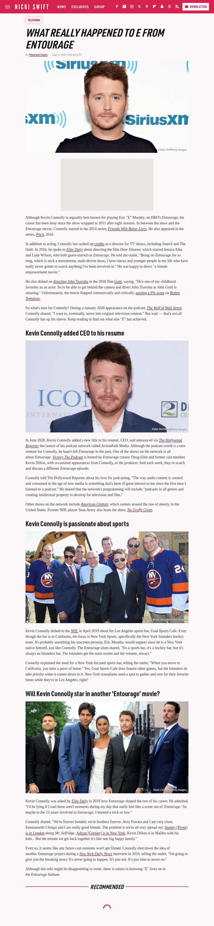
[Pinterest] (147, 7)
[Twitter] (139, 7)
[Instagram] (132, 7)
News (61, 6)
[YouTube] (124, 7)
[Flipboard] (154, 7)
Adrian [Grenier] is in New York (100, 833)
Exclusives (80, 6)
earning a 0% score (150, 293)
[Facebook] (117, 7)
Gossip (99, 6)
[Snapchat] (162, 7)
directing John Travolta (70, 281)
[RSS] (177, 7)
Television (34, 20)
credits (99, 244)
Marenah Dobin (38, 54)
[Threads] (169, 7)
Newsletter (196, 6)
